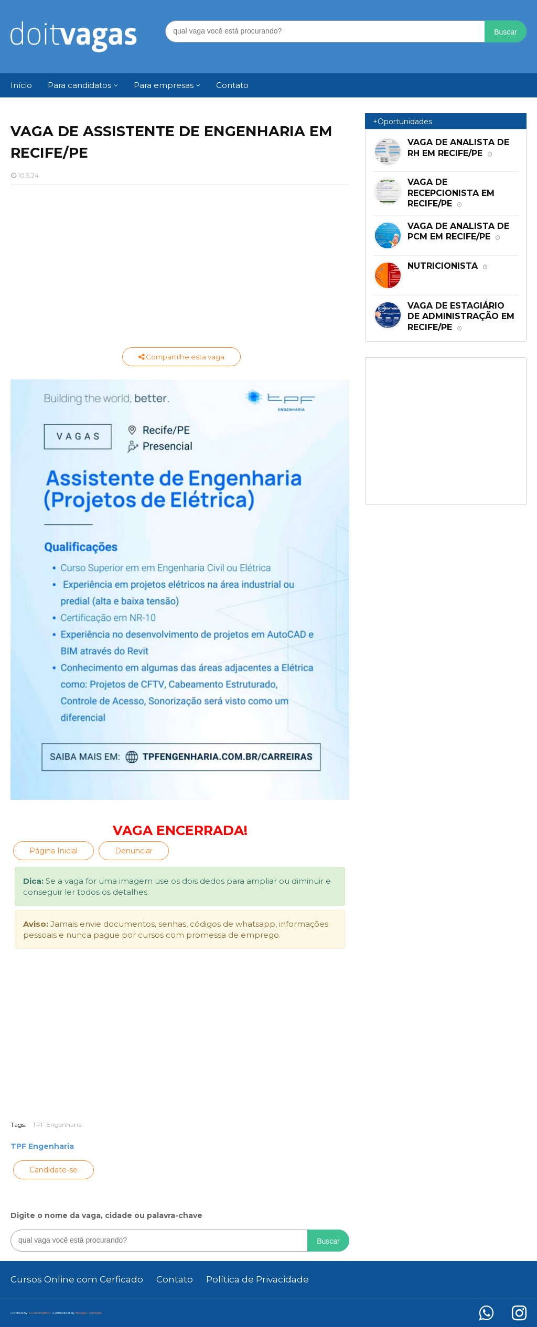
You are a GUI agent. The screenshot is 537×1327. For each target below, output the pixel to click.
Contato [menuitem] (232, 85)
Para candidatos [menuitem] (79, 85)
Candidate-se (53, 1170)
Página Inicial (53, 851)
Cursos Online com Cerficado (76, 1279)
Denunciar (134, 851)
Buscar (505, 32)
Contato (174, 1279)
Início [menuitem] (21, 85)
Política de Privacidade (257, 1279)
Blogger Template (89, 1313)
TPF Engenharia (57, 1124)
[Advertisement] (179, 268)
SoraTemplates (39, 1313)
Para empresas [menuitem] (164, 85)
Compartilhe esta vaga (181, 357)
